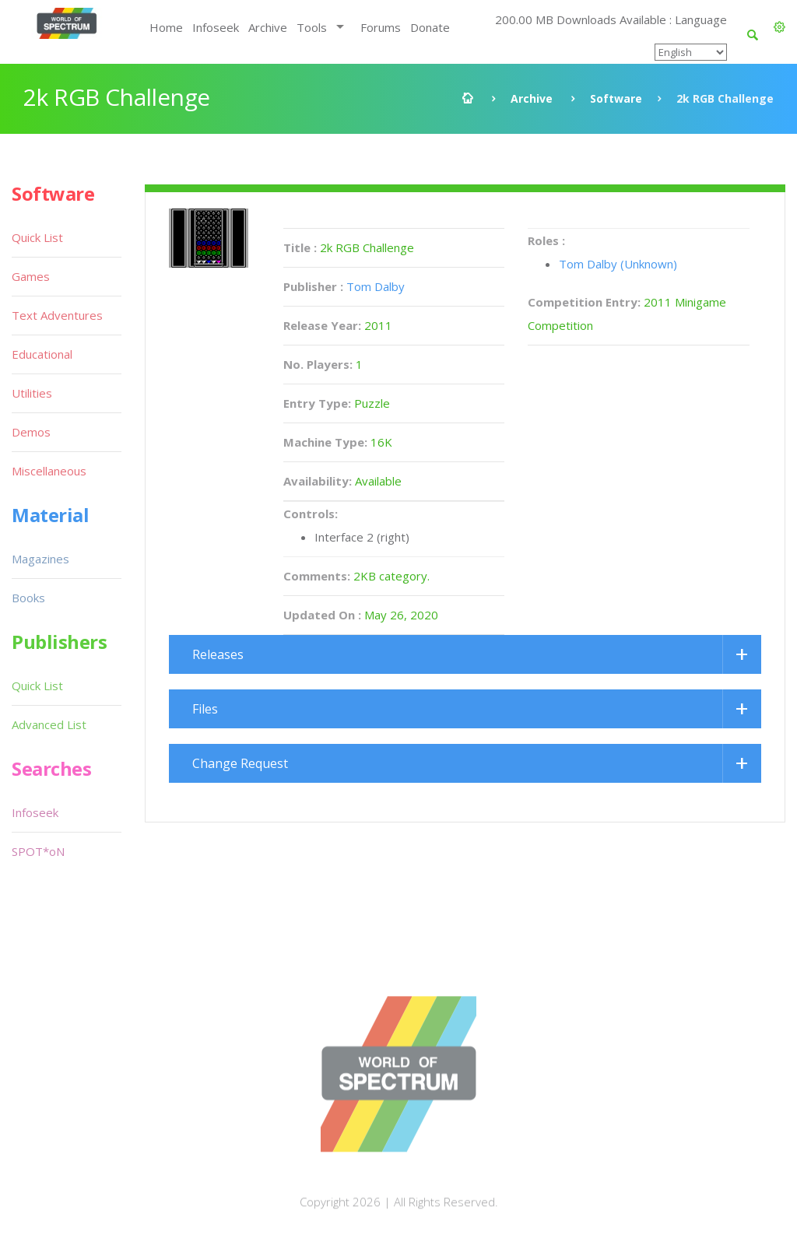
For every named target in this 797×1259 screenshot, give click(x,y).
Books (28, 597)
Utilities (32, 393)
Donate (430, 27)
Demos (31, 432)
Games (31, 276)
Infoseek (215, 27)
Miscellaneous (49, 471)
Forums (380, 27)
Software (616, 98)
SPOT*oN (38, 851)
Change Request (240, 763)
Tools (312, 27)
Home (166, 27)
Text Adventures (57, 315)
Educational (42, 354)
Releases (218, 654)
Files (205, 708)
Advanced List (49, 724)
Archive (267, 27)
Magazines (40, 558)
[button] (779, 27)
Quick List (37, 237)
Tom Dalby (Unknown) (618, 264)
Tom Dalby (375, 286)
